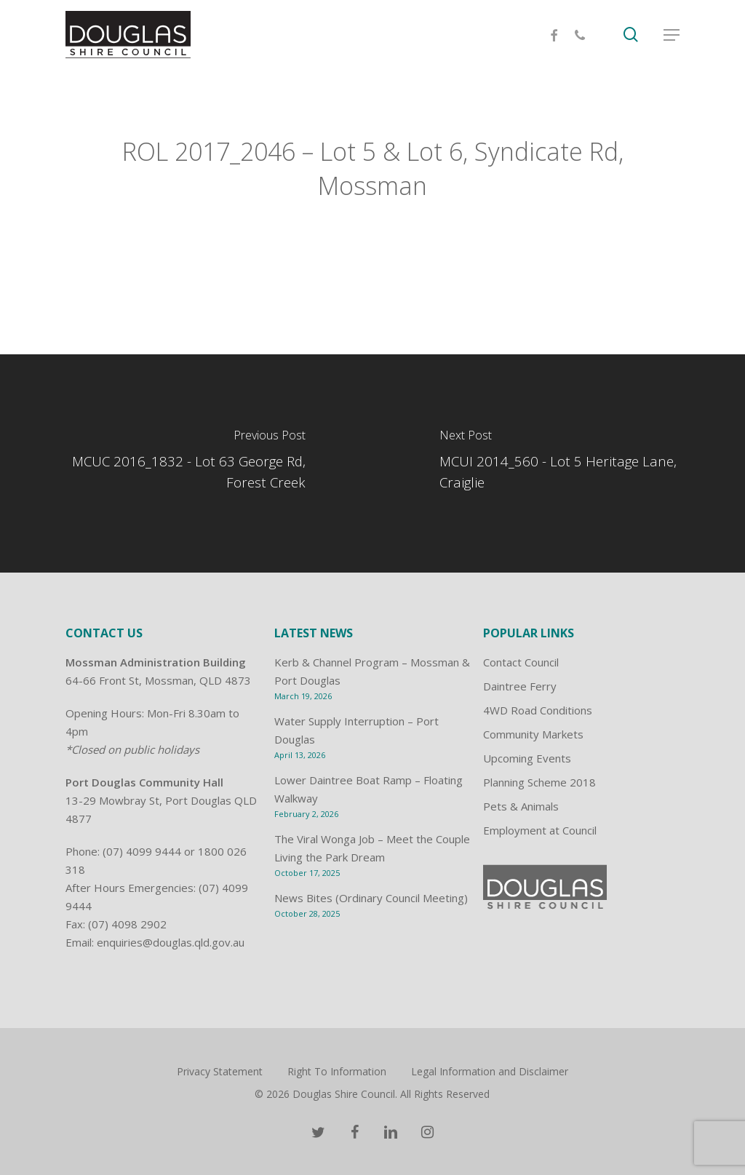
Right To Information (336, 1071)
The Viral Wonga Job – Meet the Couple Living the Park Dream (372, 848)
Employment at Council (540, 830)
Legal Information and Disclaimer (489, 1071)
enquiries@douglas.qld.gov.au (170, 942)
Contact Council (521, 662)
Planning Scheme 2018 (539, 782)
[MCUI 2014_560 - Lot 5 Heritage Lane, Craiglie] (558, 463)
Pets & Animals (521, 806)
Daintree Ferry (520, 686)
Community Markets (533, 734)
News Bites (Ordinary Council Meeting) (371, 898)
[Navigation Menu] (672, 35)
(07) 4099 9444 (142, 851)
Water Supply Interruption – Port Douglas (356, 730)
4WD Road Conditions (537, 710)
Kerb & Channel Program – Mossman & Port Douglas (372, 671)
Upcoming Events (527, 758)
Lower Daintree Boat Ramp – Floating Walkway (368, 789)
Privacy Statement (220, 1071)
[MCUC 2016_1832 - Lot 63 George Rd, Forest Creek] (186, 463)
